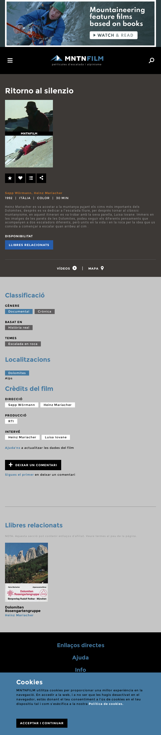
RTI (11, 421)
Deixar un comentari (33, 465)
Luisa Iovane (56, 437)
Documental (18, 311)
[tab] (67, 268)
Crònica (44, 311)
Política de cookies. (106, 704)
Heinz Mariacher (48, 193)
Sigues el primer (19, 474)
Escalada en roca (23, 344)
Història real (18, 327)
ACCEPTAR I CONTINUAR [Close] (42, 723)
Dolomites (17, 373)
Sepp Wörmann (18, 193)
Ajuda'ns (12, 448)
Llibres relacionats (29, 245)
